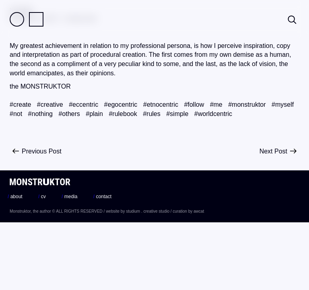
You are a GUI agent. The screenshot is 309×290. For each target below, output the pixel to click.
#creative (50, 104)
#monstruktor (247, 104)
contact (102, 196)
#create (20, 104)
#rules (152, 113)
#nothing (40, 113)
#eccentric (83, 104)
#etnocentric (160, 104)
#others (69, 113)
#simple (177, 113)
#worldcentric (213, 113)
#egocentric (121, 104)
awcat (199, 211)
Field (17, 19)
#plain (94, 113)
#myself (283, 104)
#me (216, 104)
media (69, 196)
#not (16, 113)
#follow (194, 104)
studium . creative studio (147, 211)
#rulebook (123, 113)
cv (42, 196)
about (15, 196)
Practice (36, 19)
